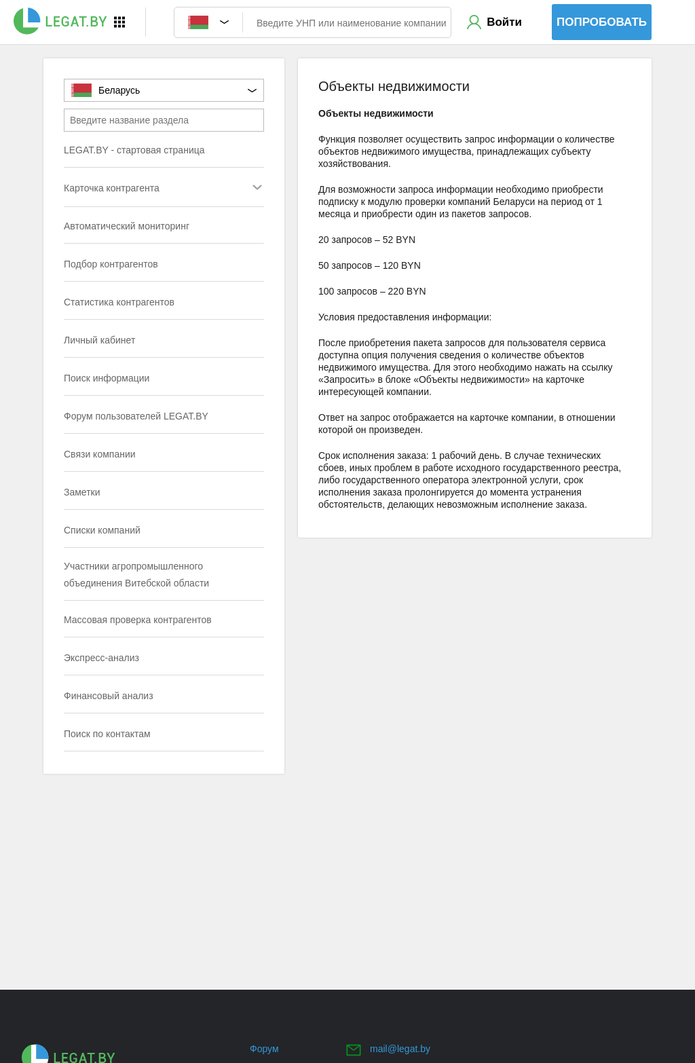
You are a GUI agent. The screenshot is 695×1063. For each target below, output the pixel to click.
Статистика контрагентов (119, 302)
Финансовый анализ (108, 695)
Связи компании (100, 454)
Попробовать (602, 22)
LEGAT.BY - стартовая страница (134, 150)
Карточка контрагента (137, 189)
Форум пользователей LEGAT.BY (136, 416)
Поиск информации (106, 378)
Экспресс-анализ (101, 657)
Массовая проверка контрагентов (138, 619)
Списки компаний (102, 530)
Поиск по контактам (107, 733)
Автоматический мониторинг (126, 226)
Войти (504, 22)
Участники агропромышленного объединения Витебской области (136, 575)
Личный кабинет (99, 340)
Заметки (82, 492)
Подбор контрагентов (111, 264)
